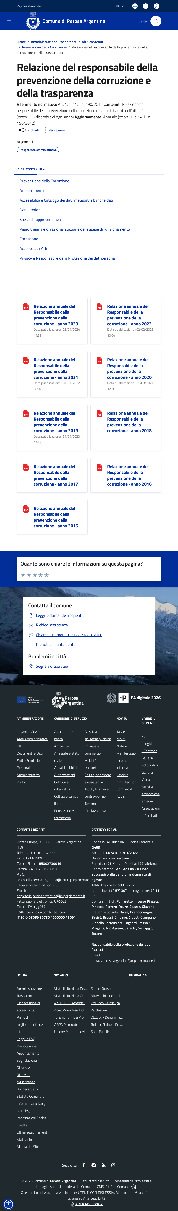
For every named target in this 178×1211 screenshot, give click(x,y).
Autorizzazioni (64, 774)
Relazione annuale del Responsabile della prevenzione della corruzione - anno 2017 (56, 475)
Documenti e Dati (30, 753)
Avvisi (121, 796)
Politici (21, 782)
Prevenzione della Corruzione (44, 47)
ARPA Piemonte (66, 1024)
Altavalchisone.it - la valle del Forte (117, 995)
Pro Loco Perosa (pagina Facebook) (116, 1003)
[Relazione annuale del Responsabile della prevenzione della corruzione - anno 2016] (99, 467)
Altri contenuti (93, 41)
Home (21, 41)
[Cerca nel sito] (155, 21)
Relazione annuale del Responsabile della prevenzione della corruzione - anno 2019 (56, 422)
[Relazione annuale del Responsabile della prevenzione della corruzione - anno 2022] (99, 307)
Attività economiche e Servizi (151, 794)
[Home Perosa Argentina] (67, 21)
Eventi (146, 736)
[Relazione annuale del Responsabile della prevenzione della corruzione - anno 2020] (99, 360)
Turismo (90, 803)
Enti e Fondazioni (29, 760)
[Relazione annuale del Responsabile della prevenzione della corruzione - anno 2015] (26, 509)
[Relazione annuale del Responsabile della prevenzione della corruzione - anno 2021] (26, 360)
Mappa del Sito (28, 1146)
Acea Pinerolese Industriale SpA (78, 1010)
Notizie (122, 746)
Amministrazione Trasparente (54, 41)
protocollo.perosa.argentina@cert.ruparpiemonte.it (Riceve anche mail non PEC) (54, 882)
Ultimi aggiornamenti (32, 1132)
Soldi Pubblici (100, 1031)
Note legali (25, 1110)
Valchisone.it (100, 1010)
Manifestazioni (127, 753)
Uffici (20, 746)
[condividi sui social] (28, 130)
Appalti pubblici (65, 767)
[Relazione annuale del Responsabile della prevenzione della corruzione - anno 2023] (26, 307)
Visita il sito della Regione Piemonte (80, 988)
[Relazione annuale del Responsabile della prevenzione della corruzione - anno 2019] (26, 413)
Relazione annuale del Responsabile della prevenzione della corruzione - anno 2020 (129, 368)
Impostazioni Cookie (31, 1118)
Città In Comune (117, 1186)
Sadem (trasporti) (103, 988)
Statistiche (25, 1139)
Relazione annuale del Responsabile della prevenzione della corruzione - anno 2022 (129, 315)
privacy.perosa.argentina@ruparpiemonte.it (124, 960)
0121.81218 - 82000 (38, 852)
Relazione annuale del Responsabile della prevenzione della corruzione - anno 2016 (129, 475)
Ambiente (61, 746)
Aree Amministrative (32, 739)
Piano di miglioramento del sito (30, 1024)
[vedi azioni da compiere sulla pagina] (53, 130)
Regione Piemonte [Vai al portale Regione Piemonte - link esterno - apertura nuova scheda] (29, 6)
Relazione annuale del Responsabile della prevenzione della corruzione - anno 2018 (129, 422)
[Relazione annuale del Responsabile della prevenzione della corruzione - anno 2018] (99, 413)
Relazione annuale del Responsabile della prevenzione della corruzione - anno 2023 (56, 315)
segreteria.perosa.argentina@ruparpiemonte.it (51, 895)
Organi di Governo (30, 731)
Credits (22, 1125)
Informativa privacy (31, 1103)
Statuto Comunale (30, 1096)
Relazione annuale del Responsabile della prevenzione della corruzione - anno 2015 (56, 517)
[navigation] (9, 20)
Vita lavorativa (95, 810)
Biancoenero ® (126, 1192)
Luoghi (147, 743)
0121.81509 (32, 858)
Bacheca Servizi (28, 1089)
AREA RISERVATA (86, 1204)
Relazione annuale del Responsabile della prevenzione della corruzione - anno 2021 (56, 368)
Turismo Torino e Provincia (73, 1017)
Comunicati (125, 789)
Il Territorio (149, 750)
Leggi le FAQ (26, 1038)
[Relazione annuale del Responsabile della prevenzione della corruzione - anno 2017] (26, 467)
